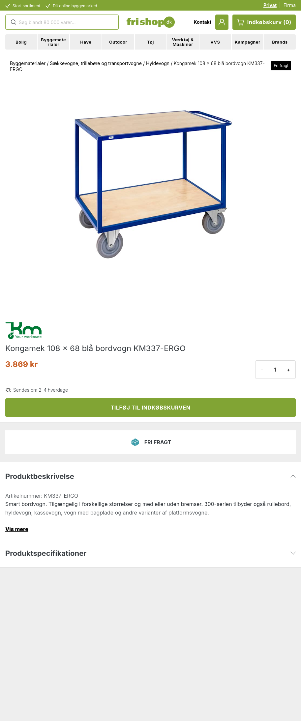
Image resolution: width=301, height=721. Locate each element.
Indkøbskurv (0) (264, 22)
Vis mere (16, 529)
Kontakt (202, 22)
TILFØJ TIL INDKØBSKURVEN (150, 407)
